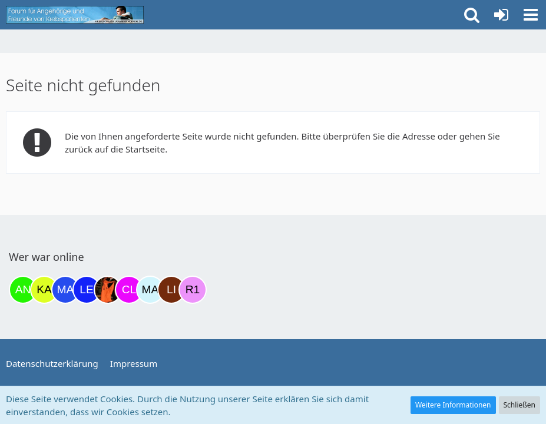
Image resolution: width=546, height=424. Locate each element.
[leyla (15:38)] (86, 290)
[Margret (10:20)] (65, 290)
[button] (530, 14)
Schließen (519, 405)
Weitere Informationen (453, 405)
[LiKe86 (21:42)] (171, 290)
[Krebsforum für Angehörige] (75, 14)
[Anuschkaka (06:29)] (23, 290)
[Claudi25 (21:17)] (129, 290)
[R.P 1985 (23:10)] (192, 290)
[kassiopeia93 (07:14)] (44, 290)
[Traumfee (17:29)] (108, 290)
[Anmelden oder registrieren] (501, 14)
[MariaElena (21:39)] (150, 290)
